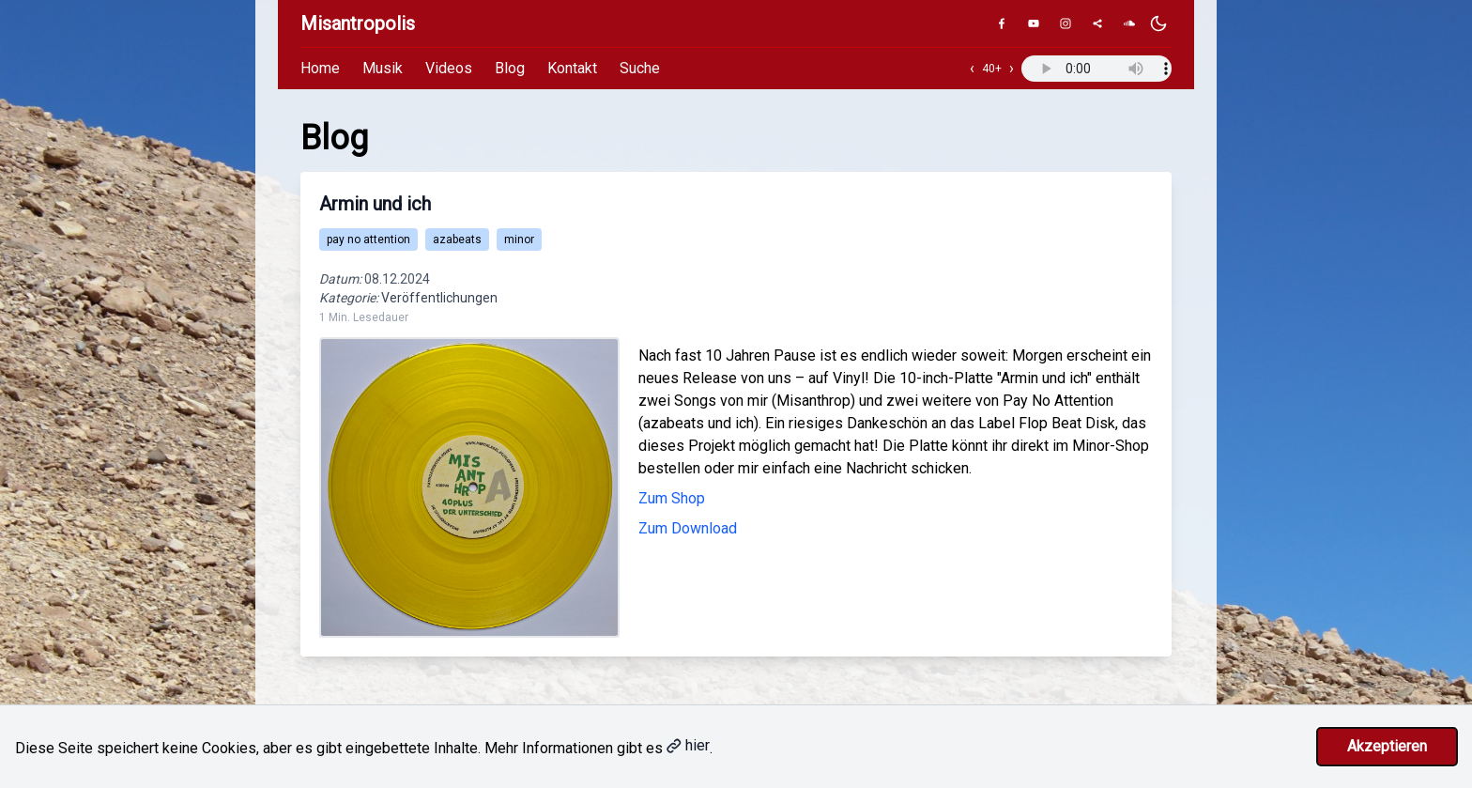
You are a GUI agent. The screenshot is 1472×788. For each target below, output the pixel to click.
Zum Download (687, 528)
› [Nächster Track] (1011, 68)
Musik (382, 68)
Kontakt (572, 68)
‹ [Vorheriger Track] (972, 68)
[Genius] (1097, 23)
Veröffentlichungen (439, 297)
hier (688, 745)
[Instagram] (1065, 23)
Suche (640, 68)
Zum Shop (671, 498)
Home (320, 68)
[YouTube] (1033, 23)
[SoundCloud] (1129, 23)
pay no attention (368, 239)
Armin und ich (375, 204)
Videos (448, 68)
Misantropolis (357, 23)
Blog (510, 68)
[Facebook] (1001, 23)
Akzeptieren (1387, 746)
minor (519, 239)
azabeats (457, 239)
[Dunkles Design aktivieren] (1158, 23)
